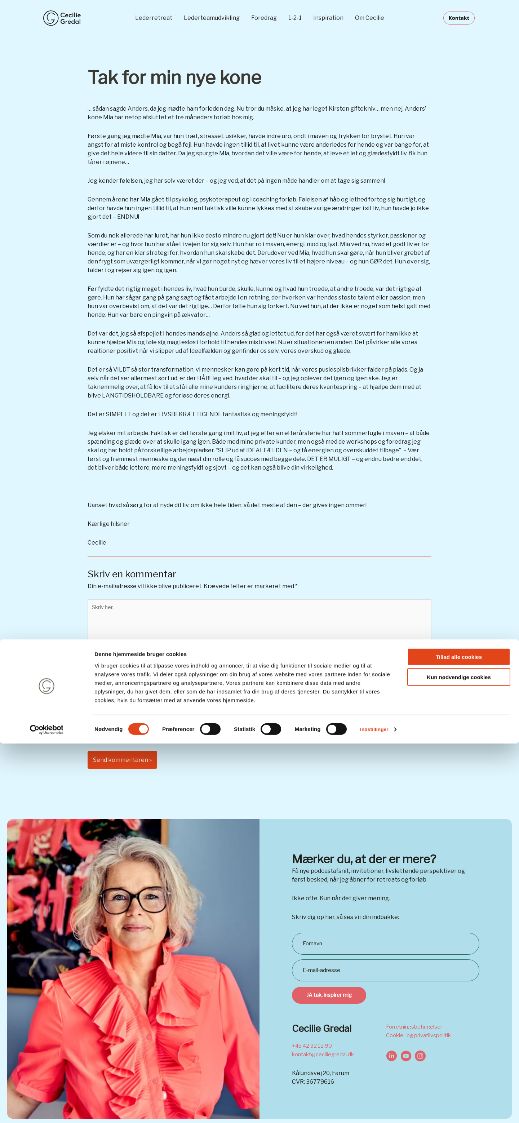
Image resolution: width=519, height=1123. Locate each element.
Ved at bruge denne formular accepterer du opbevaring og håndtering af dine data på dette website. (235, 745)
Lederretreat (153, 17)
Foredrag (264, 17)
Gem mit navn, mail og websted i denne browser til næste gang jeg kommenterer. (208, 726)
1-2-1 (295, 17)
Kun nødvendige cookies (459, 1057)
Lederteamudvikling (212, 17)
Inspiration (328, 17)
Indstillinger (375, 1109)
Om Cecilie (369, 17)
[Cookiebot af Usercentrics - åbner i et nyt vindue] (46, 1109)
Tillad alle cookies (459, 1036)
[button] (459, 18)
